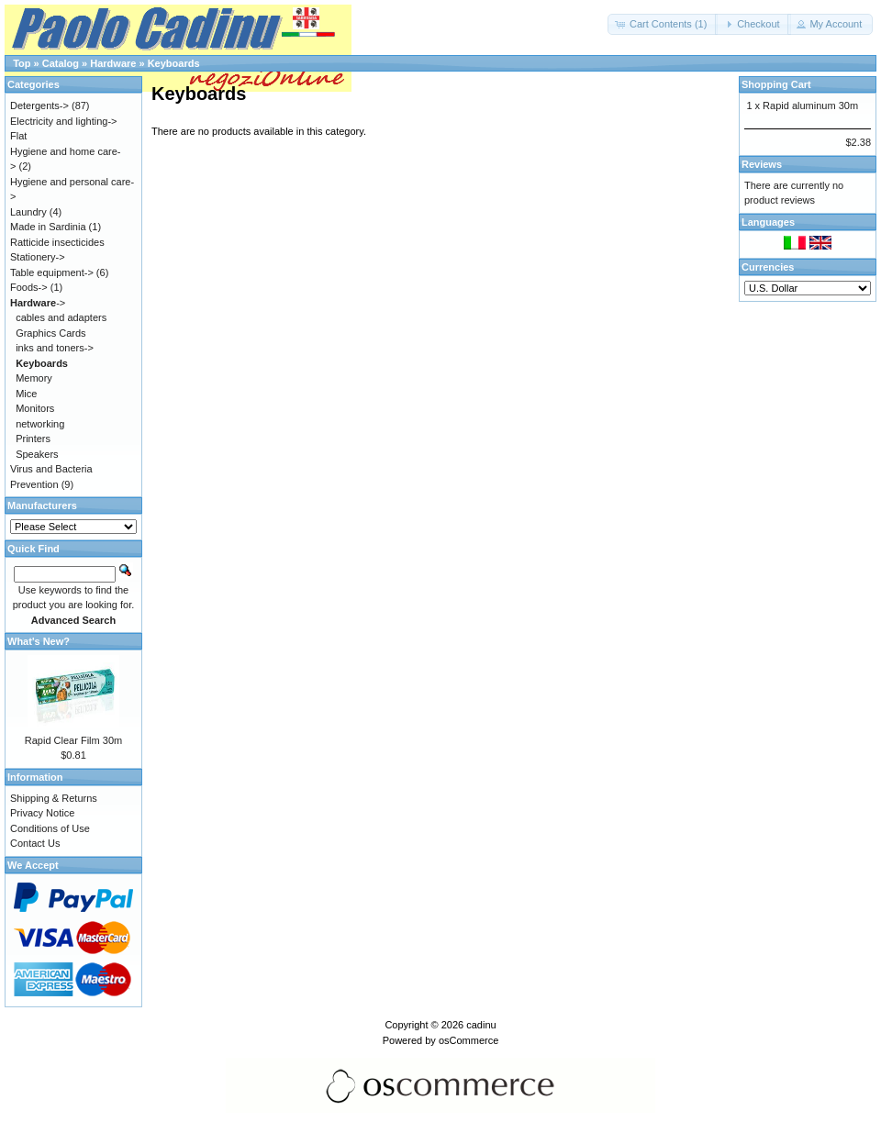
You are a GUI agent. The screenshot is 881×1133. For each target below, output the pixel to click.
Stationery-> (37, 256)
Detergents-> (39, 105)
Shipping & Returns (53, 798)
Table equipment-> (52, 272)
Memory (34, 377)
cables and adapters (61, 317)
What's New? (38, 641)
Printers (33, 438)
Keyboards (174, 63)
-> (37, 302)
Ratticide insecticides (57, 242)
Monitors (35, 408)
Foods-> (29, 287)
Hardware (113, 63)
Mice (26, 393)
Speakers (37, 454)
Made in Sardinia (48, 226)
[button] (663, 24)
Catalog (60, 63)
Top (21, 63)
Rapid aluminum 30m (810, 105)
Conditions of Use (50, 828)
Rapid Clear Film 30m (73, 740)
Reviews (762, 164)
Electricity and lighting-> (63, 121)
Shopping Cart (776, 84)
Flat (18, 135)
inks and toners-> (55, 347)
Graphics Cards (50, 333)
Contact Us (35, 843)
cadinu (481, 1024)
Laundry (28, 211)
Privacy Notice (42, 812)
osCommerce (468, 1040)
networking (40, 423)
